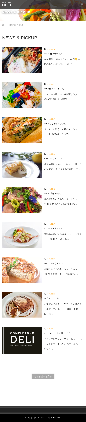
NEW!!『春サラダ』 (53, 193)
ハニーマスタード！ (53, 228)
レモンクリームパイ (53, 158)
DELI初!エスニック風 (54, 88)
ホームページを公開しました (57, 333)
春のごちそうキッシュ (54, 263)
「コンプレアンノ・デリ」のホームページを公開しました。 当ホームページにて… (63, 344)
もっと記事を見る (43, 376)
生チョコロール (51, 298)
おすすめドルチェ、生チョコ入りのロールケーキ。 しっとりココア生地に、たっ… (63, 309)
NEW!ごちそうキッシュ (55, 123)
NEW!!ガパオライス (53, 54)
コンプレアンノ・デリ (36, 418)
